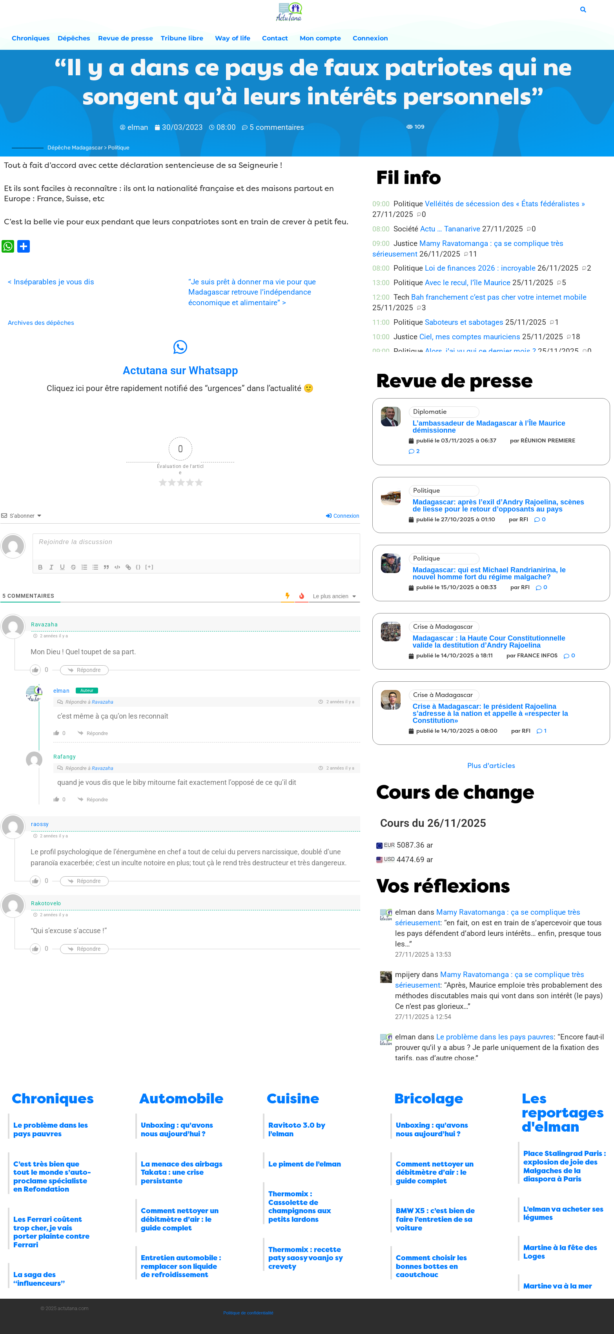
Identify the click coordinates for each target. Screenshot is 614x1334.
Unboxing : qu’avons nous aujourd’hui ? (177, 1129)
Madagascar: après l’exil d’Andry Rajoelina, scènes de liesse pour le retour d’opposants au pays (498, 505)
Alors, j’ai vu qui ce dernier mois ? (480, 351)
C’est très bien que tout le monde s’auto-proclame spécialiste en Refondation (52, 1177)
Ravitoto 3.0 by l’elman (296, 1129)
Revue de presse (125, 38)
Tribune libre (184, 38)
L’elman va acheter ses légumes (563, 1213)
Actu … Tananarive (450, 228)
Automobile (181, 1098)
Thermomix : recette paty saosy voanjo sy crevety (305, 1258)
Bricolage (428, 1098)
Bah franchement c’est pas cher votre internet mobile (499, 297)
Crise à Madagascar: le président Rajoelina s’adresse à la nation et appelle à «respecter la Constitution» (490, 713)
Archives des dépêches (41, 322)
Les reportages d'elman (563, 1112)
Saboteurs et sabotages (464, 322)
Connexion (370, 38)
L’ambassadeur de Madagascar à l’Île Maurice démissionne (489, 426)
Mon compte (322, 38)
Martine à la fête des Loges (560, 1252)
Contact (277, 38)
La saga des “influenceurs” (39, 1279)
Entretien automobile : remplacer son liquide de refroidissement (181, 1266)
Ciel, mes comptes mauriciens (469, 336)
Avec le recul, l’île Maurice (467, 282)
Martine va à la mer (557, 1286)
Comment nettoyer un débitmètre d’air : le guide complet (180, 1219)
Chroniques (31, 38)
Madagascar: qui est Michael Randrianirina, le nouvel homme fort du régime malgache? (489, 573)
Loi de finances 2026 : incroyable (480, 268)
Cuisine (293, 1098)
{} (138, 567)
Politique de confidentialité (248, 1312)
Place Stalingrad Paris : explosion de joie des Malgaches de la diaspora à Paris (564, 1166)
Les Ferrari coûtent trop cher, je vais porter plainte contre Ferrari (51, 1232)
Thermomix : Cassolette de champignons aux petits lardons (299, 1207)
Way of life (234, 38)
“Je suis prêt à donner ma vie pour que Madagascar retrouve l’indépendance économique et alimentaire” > (252, 292)
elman (61, 691)
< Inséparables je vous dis (51, 281)
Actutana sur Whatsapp (180, 370)
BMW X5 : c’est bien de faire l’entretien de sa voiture (435, 1219)
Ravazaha (102, 702)
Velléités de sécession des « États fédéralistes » (505, 203)
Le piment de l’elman (304, 1164)
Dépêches (74, 38)
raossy (40, 824)
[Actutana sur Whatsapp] (180, 347)
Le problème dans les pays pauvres (495, 1036)
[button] (491, 766)
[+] (149, 567)
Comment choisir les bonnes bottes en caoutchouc (431, 1266)
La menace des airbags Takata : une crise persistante (181, 1172)
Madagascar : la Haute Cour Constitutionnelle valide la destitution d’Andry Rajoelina (489, 641)
